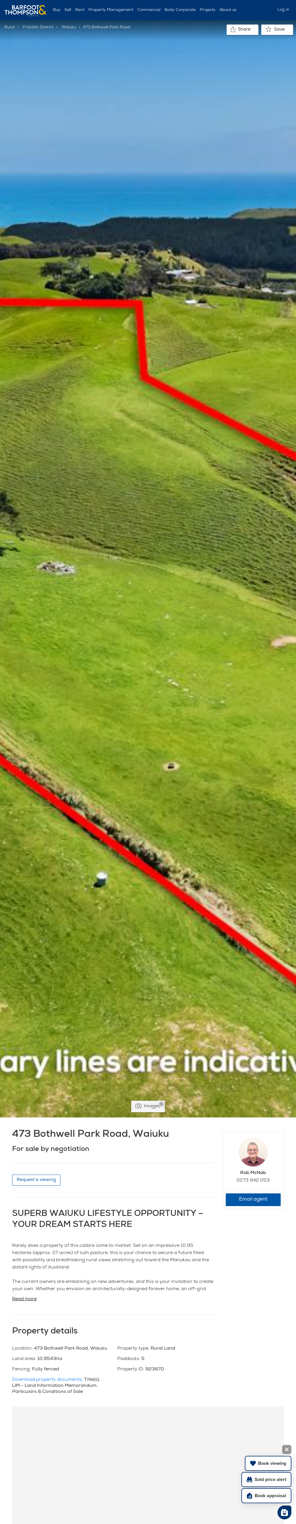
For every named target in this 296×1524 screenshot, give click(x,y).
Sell (67, 10)
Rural (9, 27)
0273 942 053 (253, 1180)
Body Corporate (180, 10)
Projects (207, 10)
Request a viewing (36, 1180)
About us (227, 10)
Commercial (148, 10)
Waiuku (69, 27)
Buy (56, 10)
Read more (24, 1299)
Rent (79, 10)
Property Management (110, 10)
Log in (283, 10)
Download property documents (47, 1380)
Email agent (253, 1199)
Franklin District (38, 27)
